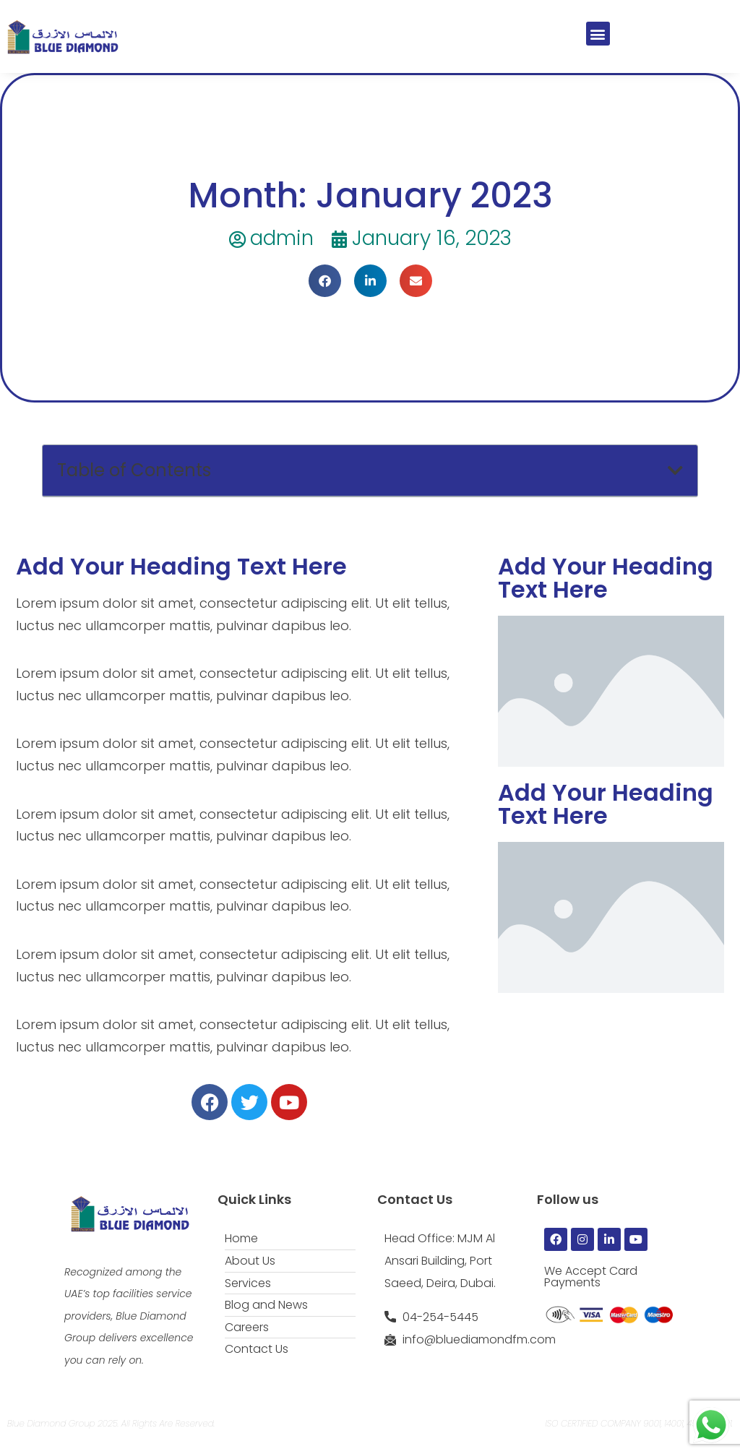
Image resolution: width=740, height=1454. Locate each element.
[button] (598, 34)
